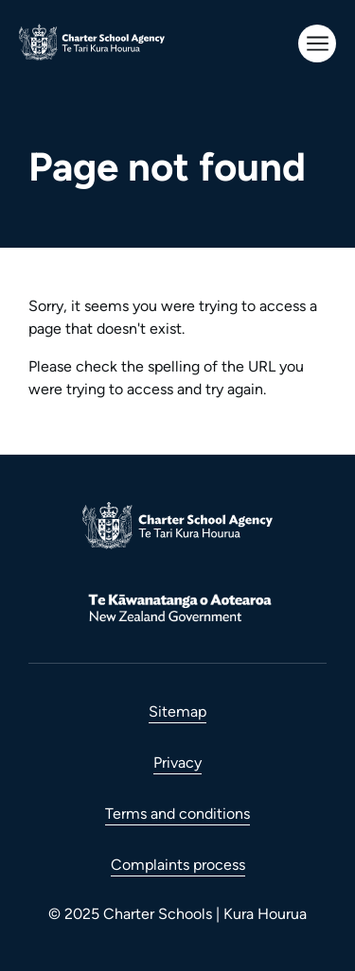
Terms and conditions (177, 814)
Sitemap (177, 711)
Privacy (177, 763)
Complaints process (178, 865)
